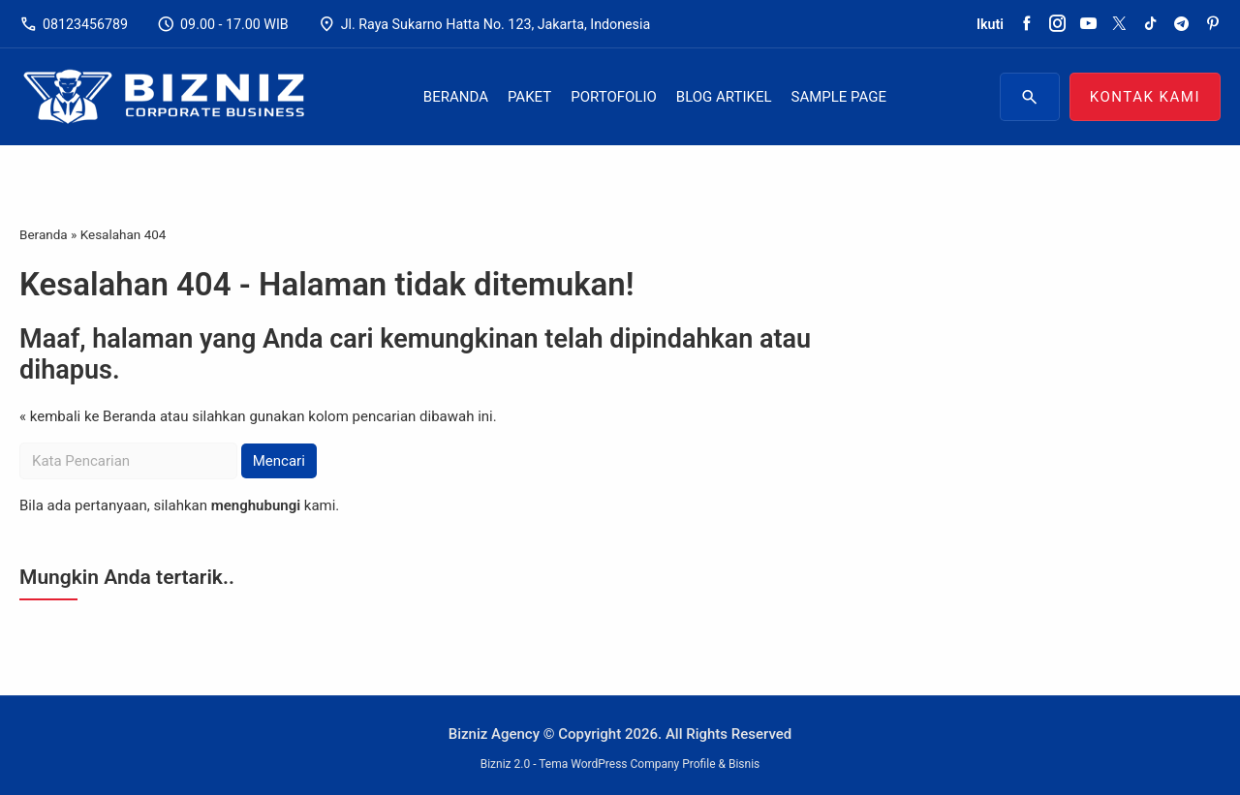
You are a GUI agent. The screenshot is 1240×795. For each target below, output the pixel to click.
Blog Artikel (724, 97)
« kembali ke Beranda (87, 416)
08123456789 (73, 24)
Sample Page (838, 97)
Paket (529, 97)
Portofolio (614, 97)
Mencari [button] (279, 461)
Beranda (455, 97)
